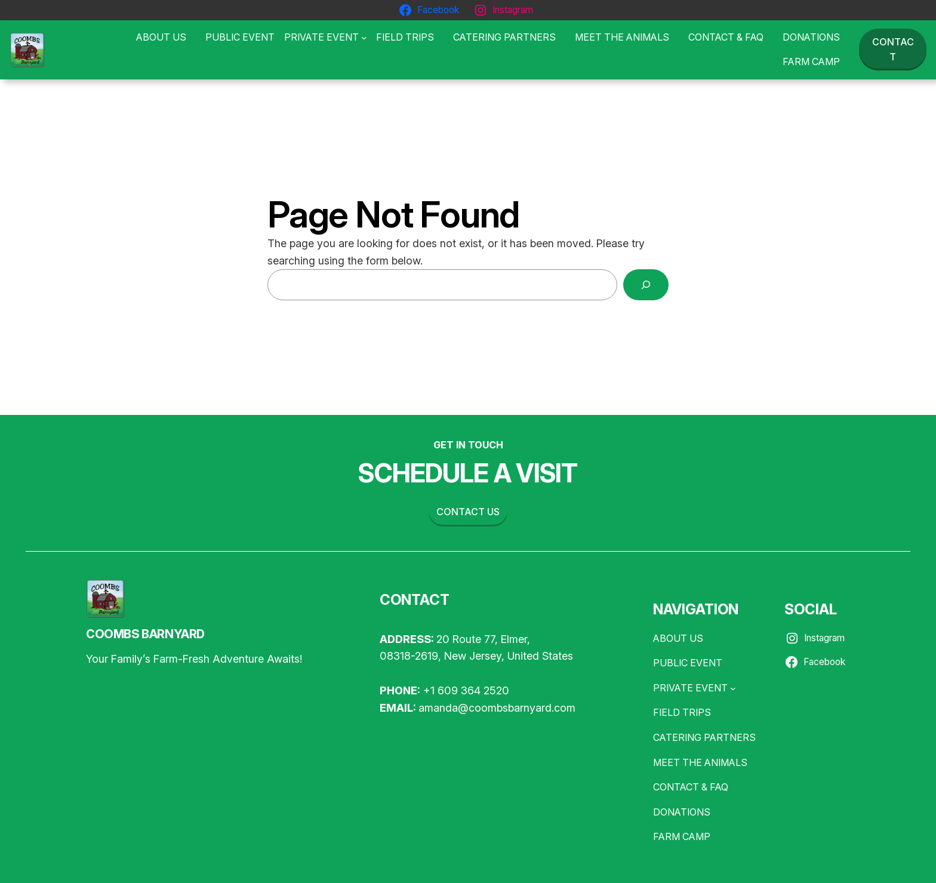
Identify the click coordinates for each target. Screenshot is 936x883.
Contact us (468, 512)
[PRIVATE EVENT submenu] (325, 37)
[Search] (646, 284)
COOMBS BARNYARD (145, 634)
